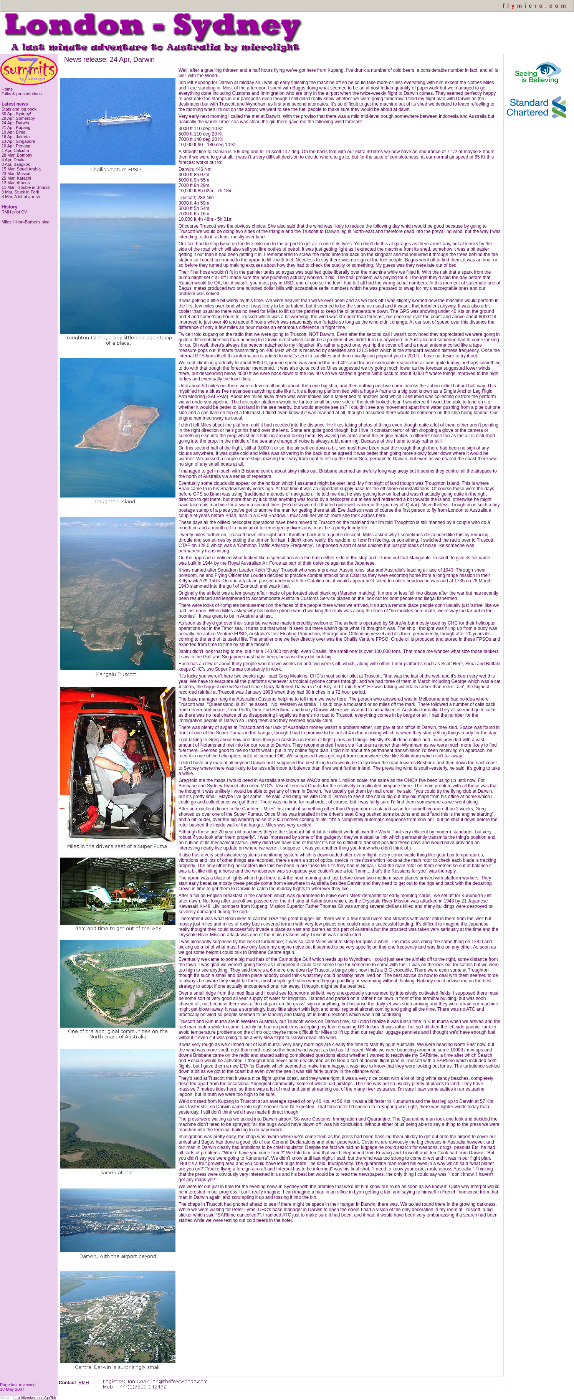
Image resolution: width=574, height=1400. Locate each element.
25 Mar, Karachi (16, 178)
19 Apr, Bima (13, 132)
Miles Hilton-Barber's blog (26, 222)
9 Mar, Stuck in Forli (20, 192)
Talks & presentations (22, 93)
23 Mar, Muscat (16, 173)
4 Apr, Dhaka (14, 159)
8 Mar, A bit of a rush (21, 196)
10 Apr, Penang (16, 146)
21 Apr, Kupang (16, 127)
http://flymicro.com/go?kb (34, 1398)
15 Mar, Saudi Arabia (21, 169)
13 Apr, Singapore (18, 141)
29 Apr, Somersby (18, 118)
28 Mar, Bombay (17, 155)
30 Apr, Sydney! (16, 113)
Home (7, 89)
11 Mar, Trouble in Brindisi (26, 187)
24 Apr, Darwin (15, 123)
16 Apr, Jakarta (16, 136)
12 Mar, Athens (16, 182)
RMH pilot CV (14, 212)
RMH (83, 1382)
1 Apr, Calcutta (15, 150)
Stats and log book (19, 109)
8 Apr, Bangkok (16, 164)
